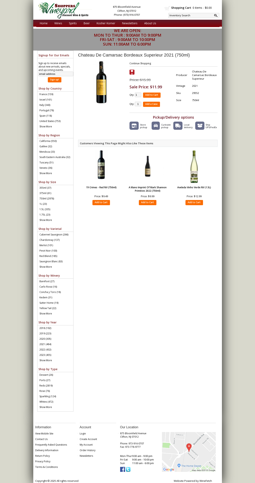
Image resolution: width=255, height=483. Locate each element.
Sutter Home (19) (48, 302)
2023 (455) (45, 355)
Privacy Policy (42, 461)
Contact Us (41, 439)
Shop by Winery (49, 275)
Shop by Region (49, 135)
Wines (57, 23)
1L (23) (43, 204)
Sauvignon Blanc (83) (51, 261)
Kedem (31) (45, 297)
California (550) (48, 141)
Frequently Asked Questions (51, 444)
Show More (45, 126)
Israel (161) (45, 99)
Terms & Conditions (46, 467)
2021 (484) (45, 344)
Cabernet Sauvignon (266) (53, 234)
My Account (86, 444)
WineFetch (205, 481)
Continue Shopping (140, 63)
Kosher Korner (105, 23)
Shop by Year (47, 322)
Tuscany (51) (46, 162)
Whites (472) (46, 401)
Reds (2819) (46, 385)
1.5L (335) (44, 209)
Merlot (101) (46, 245)
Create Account (88, 439)
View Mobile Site (44, 433)
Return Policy (42, 456)
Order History (87, 450)
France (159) (46, 94)
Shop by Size (47, 182)
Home (44, 23)
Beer (85, 23)
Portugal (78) (46, 110)
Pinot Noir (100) (48, 250)
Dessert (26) (46, 375)
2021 (195, 86)
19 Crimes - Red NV (101, 187)
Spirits (72, 23)
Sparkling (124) (47, 396)
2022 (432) (45, 349)
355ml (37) (45, 187)
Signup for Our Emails (53, 55)
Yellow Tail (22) (47, 308)
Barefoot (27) (46, 281)
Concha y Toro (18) (50, 292)
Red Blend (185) (48, 256)
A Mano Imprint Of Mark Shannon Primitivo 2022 (148, 189)
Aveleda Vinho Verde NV (194, 187)
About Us (149, 23)
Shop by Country (50, 88)
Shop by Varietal (50, 229)
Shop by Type (47, 369)
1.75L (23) (44, 214)
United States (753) (50, 121)
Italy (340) (44, 105)
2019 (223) (45, 333)
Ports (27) (44, 380)
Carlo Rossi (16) (48, 286)
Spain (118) (45, 115)
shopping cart (167, 8)
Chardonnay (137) (49, 240)
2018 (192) (45, 328)
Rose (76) (44, 391)
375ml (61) (45, 193)
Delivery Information (46, 450)
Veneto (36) (45, 168)
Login (83, 433)
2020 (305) (45, 339)
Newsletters (129, 23)
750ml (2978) (46, 198)
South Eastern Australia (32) (54, 157)
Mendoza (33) (47, 151)
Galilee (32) (45, 146)
